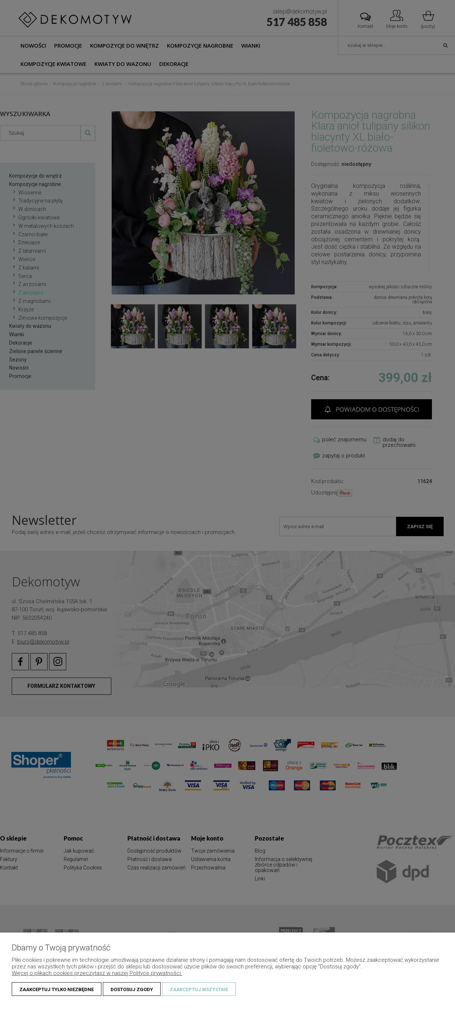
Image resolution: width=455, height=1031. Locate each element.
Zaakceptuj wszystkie (199, 989)
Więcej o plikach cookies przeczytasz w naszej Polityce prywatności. (97, 973)
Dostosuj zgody (132, 989)
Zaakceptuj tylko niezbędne (56, 989)
